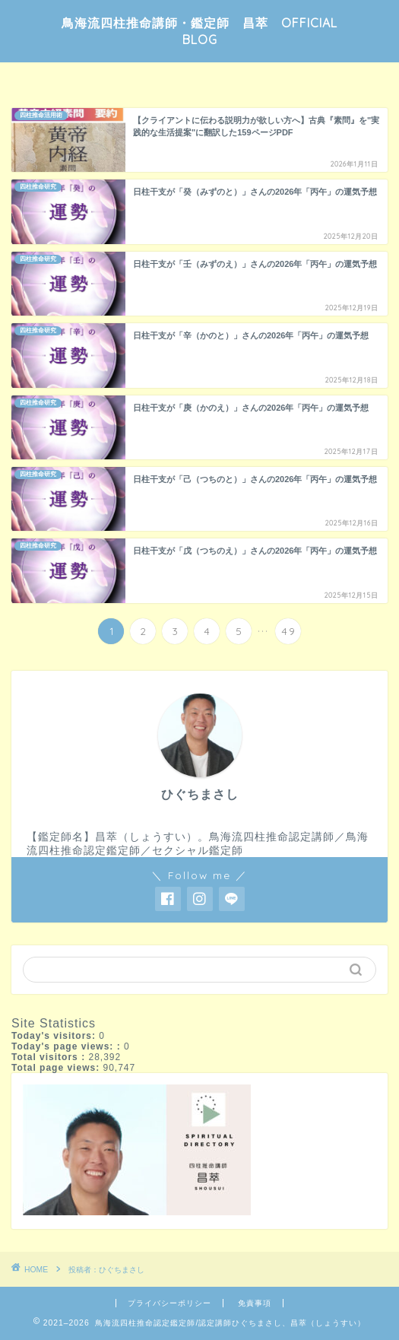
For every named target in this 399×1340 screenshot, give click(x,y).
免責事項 (254, 1303)
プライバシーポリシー (169, 1303)
